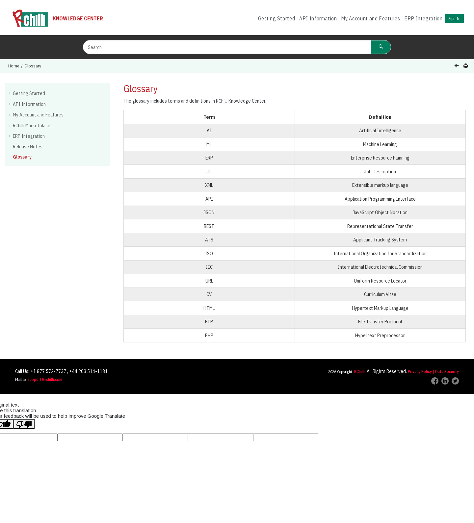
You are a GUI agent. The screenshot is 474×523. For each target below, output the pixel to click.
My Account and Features (370, 18)
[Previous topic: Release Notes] (457, 66)
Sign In (454, 18)
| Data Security (446, 371)
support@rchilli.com (45, 379)
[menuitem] (276, 18)
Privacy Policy (420, 371)
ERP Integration (423, 18)
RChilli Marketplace (31, 125)
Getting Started (276, 18)
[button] (10, 93)
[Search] (381, 47)
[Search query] (237, 47)
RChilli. (360, 371)
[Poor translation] (24, 424)
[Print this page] (466, 65)
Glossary (32, 66)
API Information (318, 18)
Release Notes (27, 146)
